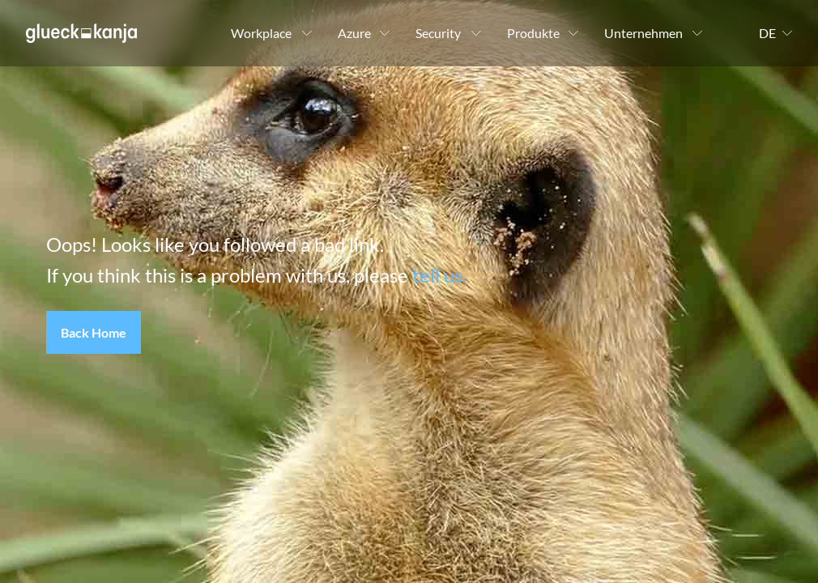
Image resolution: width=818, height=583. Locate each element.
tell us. (439, 275)
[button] (93, 333)
